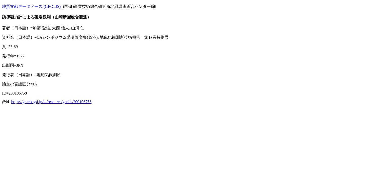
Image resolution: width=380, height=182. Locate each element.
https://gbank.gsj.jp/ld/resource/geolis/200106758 (51, 102)
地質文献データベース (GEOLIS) (31, 6)
